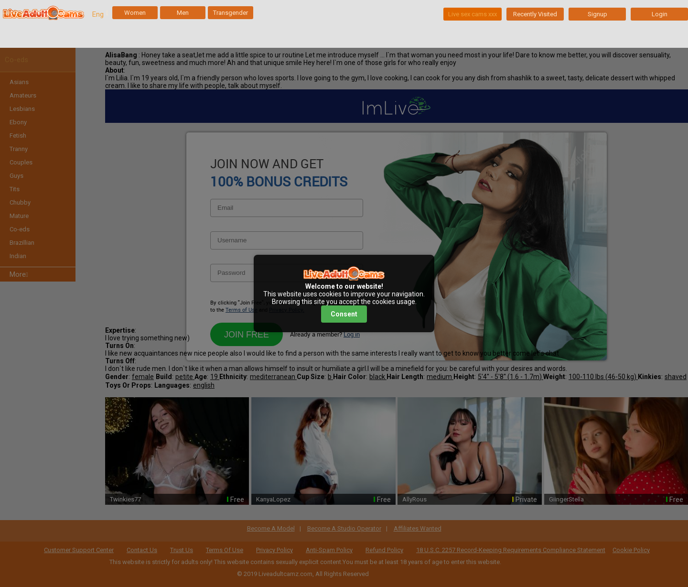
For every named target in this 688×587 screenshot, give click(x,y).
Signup (597, 14)
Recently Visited (535, 14)
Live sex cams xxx (472, 14)
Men (183, 12)
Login (659, 14)
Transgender (230, 12)
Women (135, 12)
